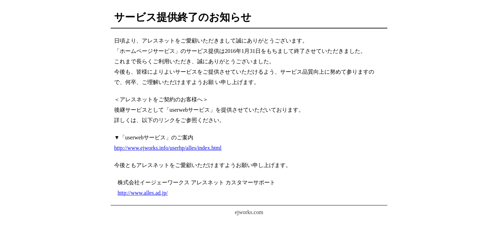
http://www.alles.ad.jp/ (143, 193)
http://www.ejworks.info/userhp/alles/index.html (167, 148)
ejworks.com (249, 212)
